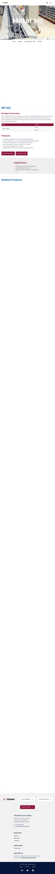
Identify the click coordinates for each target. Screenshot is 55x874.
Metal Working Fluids (30, 41)
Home (13, 41)
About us (16, 835)
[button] (8, 153)
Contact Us (17, 840)
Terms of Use (27, 866)
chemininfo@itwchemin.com (22, 826)
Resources (16, 838)
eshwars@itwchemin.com (29, 857)
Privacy (21, 866)
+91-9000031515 (19, 824)
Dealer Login (17, 848)
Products (20, 41)
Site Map (33, 866)
